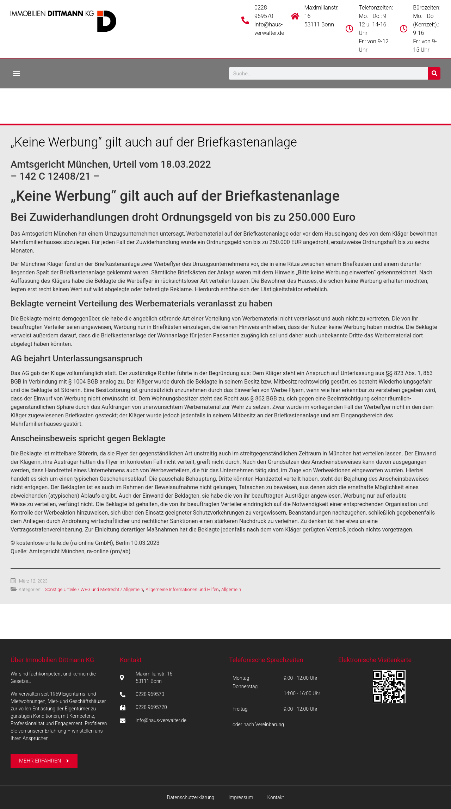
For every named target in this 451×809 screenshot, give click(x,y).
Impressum (240, 797)
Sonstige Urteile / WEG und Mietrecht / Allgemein (94, 589)
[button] (16, 73)
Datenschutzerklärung (190, 797)
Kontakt (131, 660)
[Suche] (434, 73)
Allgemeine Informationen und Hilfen (182, 589)
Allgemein (231, 589)
